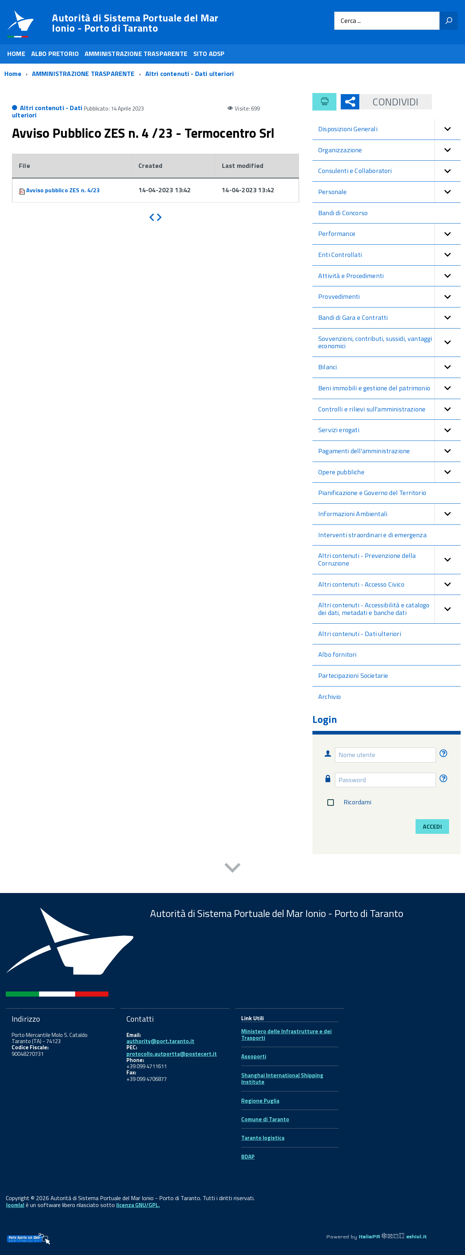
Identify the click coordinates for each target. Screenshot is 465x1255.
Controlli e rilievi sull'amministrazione (389, 409)
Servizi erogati (389, 430)
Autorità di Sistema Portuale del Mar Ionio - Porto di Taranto (135, 23)
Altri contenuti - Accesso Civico (389, 584)
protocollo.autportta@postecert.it (171, 1054)
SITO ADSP (209, 54)
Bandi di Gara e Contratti (389, 317)
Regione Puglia (260, 1101)
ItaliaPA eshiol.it (392, 1236)
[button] (447, 129)
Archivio (329, 696)
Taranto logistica (262, 1138)
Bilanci (389, 367)
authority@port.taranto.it (160, 1041)
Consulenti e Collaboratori (389, 171)
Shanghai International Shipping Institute (282, 1078)
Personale (389, 192)
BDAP (248, 1157)
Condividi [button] (388, 101)
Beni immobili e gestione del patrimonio (389, 388)
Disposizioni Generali (389, 129)
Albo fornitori (337, 654)
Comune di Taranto (265, 1119)
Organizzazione (389, 150)
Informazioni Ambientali (389, 514)
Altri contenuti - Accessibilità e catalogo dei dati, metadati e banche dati (389, 609)
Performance (389, 234)
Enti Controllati (389, 255)
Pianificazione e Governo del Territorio (372, 493)
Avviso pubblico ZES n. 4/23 (63, 190)
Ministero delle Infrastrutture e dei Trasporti (286, 1034)
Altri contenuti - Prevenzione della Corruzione (389, 560)
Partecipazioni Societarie (353, 675)
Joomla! (15, 1205)
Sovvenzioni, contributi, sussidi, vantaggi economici (389, 343)
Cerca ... (351, 21)
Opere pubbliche (389, 472)
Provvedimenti (389, 296)
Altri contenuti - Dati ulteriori (47, 111)
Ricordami (348, 802)
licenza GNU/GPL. (138, 1205)
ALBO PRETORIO (55, 54)
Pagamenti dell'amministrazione (389, 451)
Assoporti (253, 1056)
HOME (16, 54)
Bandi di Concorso (343, 213)
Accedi (432, 826)
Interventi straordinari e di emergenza (372, 535)
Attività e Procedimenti (389, 276)
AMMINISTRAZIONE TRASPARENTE (136, 54)
